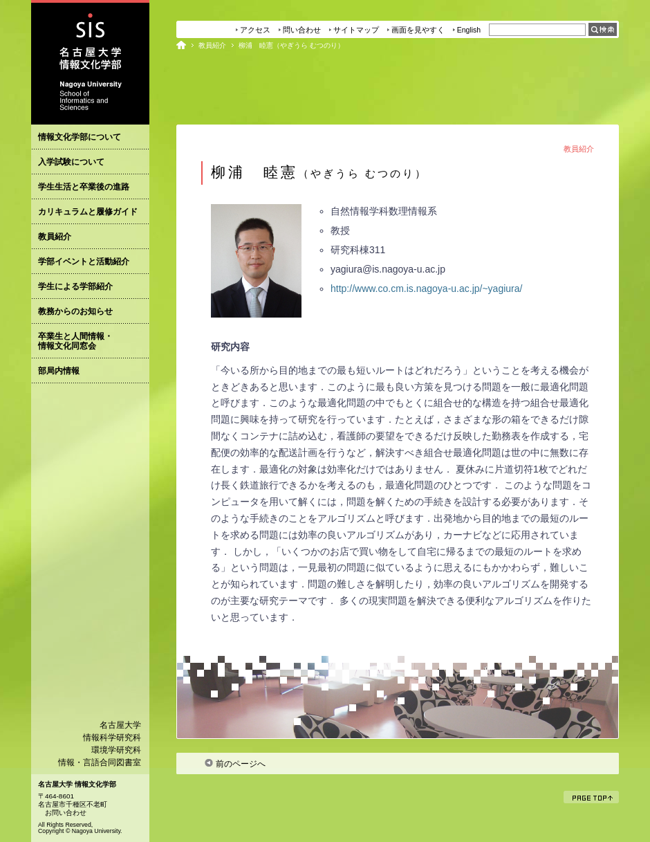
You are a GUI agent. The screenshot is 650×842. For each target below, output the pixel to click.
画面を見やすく (418, 30)
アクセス (255, 30)
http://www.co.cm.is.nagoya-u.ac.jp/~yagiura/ (426, 288)
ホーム (181, 45)
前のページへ (235, 764)
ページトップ (596, 797)
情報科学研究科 (112, 737)
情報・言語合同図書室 (99, 762)
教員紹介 (212, 45)
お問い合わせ (65, 812)
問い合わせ (302, 30)
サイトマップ (356, 30)
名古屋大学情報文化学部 (90, 62)
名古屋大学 (120, 725)
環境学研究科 (116, 750)
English (469, 30)
